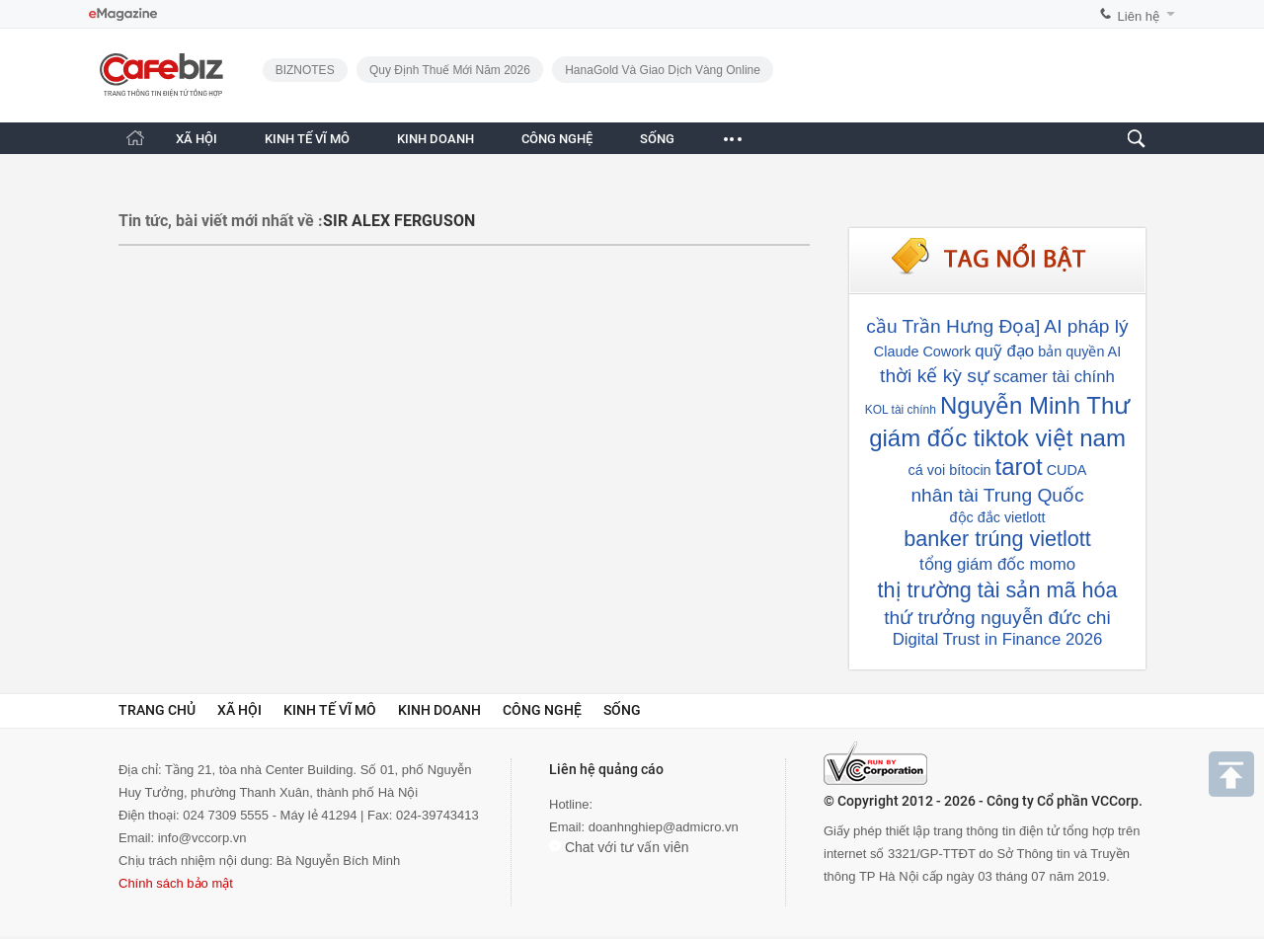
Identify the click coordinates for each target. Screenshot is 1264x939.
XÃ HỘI (196, 138)
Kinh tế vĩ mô (329, 710)
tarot (1019, 466)
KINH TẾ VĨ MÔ (307, 138)
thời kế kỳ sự (934, 375)
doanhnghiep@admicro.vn (664, 827)
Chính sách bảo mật (175, 883)
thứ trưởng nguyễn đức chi (997, 617)
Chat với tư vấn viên (619, 847)
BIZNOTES (305, 70)
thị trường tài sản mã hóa (998, 590)
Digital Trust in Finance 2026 (998, 639)
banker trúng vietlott (997, 538)
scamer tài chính (1054, 376)
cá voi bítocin (949, 470)
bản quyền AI (1079, 351)
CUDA (1067, 470)
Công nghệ (542, 710)
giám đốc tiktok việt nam (997, 438)
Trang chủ (157, 710)
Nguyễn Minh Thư (1035, 405)
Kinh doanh (439, 710)
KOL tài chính (900, 410)
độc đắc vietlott (998, 517)
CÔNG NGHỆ (556, 138)
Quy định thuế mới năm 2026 (449, 70)
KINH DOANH (435, 138)
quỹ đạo (1004, 351)
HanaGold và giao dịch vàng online (662, 70)
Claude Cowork (922, 351)
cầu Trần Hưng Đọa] (953, 326)
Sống (622, 710)
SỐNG (657, 138)
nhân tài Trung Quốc (996, 495)
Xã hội (239, 710)
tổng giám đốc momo (997, 564)
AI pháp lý (1086, 326)
